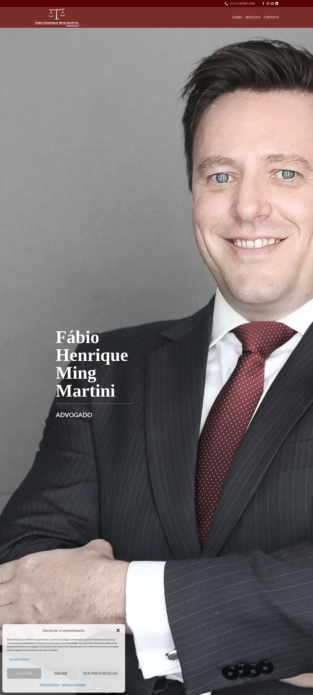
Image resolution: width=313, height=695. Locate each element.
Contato (271, 17)
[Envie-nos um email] (272, 3)
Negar (61, 673)
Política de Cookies (50, 684)
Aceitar (24, 673)
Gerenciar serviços (19, 658)
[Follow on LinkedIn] (276, 3)
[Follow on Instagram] (268, 3)
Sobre (237, 17)
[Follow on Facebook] (263, 3)
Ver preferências (100, 673)
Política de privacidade (74, 684)
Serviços (252, 17)
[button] (118, 630)
